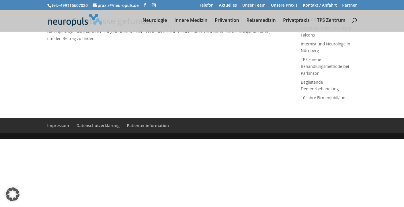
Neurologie (155, 20)
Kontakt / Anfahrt (320, 5)
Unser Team (254, 5)
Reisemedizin (261, 20)
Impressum (58, 125)
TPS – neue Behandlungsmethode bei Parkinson (325, 66)
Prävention (227, 20)
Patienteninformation (148, 125)
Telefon (206, 5)
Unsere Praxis (284, 5)
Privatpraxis (296, 20)
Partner (349, 5)
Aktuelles (228, 5)
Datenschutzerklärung (97, 125)
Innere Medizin (190, 20)
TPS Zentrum (331, 20)
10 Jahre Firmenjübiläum (324, 97)
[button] (12, 194)
